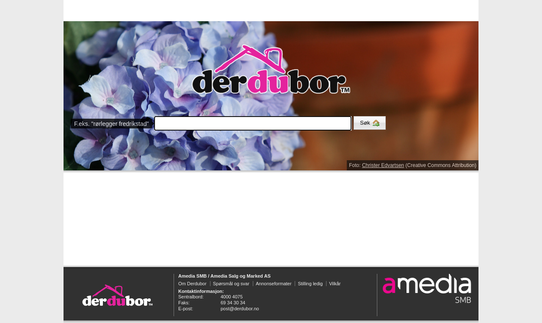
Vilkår (334, 283)
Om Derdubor (192, 283)
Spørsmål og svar (231, 283)
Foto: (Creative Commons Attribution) (412, 165)
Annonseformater (273, 283)
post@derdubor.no (240, 308)
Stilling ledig (310, 283)
